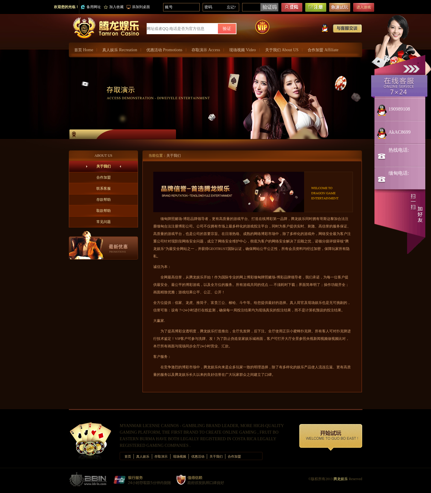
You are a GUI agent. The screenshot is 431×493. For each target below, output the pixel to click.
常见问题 (103, 222)
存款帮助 (103, 199)
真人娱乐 (119, 50)
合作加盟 (323, 50)
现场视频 (242, 50)
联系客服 (103, 188)
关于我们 (282, 50)
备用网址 (91, 7)
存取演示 (206, 50)
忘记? (231, 7)
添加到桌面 (138, 7)
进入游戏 (363, 7)
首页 (83, 50)
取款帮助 (103, 211)
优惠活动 (164, 50)
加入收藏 (114, 7)
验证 (227, 28)
